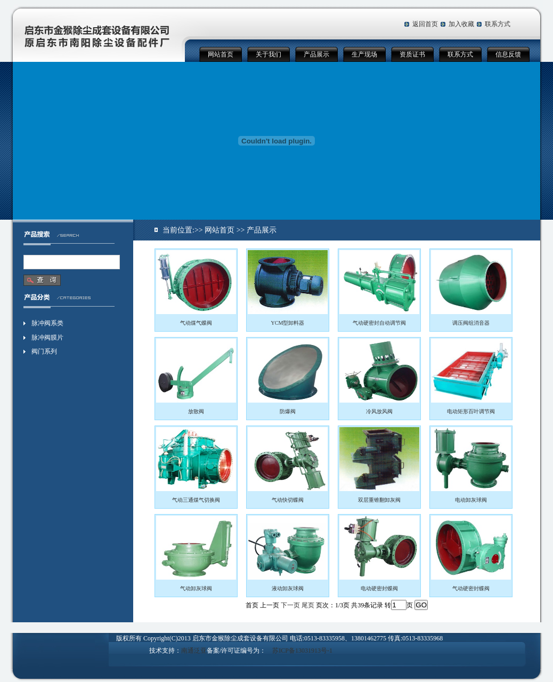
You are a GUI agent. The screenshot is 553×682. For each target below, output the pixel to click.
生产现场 (364, 54)
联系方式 (497, 24)
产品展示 (316, 54)
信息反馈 (508, 54)
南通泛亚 (194, 650)
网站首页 (220, 54)
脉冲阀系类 (47, 323)
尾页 (308, 605)
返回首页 (425, 24)
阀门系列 (44, 351)
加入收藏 (461, 24)
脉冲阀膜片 (47, 337)
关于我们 (268, 54)
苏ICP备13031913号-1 (302, 650)
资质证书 (412, 54)
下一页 (290, 605)
